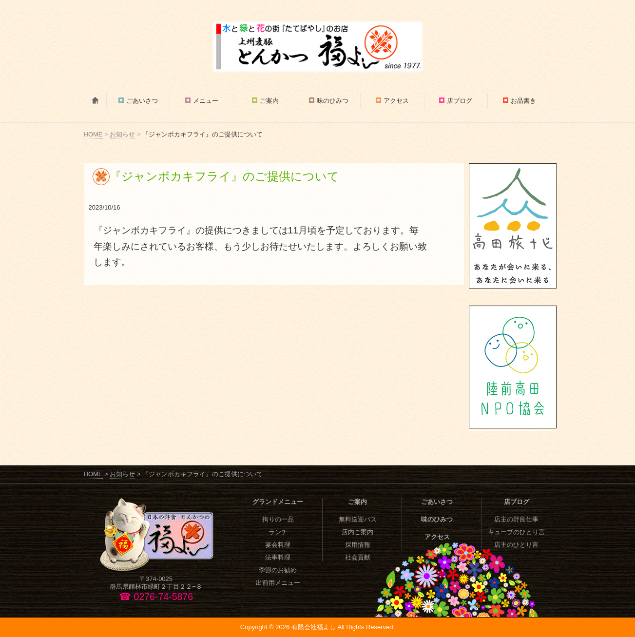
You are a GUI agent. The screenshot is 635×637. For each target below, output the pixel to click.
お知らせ (122, 134)
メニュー (205, 100)
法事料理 (277, 557)
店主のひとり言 (516, 544)
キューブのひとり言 (516, 532)
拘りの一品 (278, 519)
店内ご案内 (357, 532)
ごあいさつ (142, 100)
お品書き (523, 100)
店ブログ (459, 100)
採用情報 (357, 544)
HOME (93, 134)
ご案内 (269, 100)
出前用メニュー (278, 582)
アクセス (396, 100)
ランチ (278, 532)
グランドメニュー (277, 501)
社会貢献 (357, 557)
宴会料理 (277, 544)
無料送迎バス (358, 519)
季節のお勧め (278, 570)
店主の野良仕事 (516, 519)
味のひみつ (332, 100)
